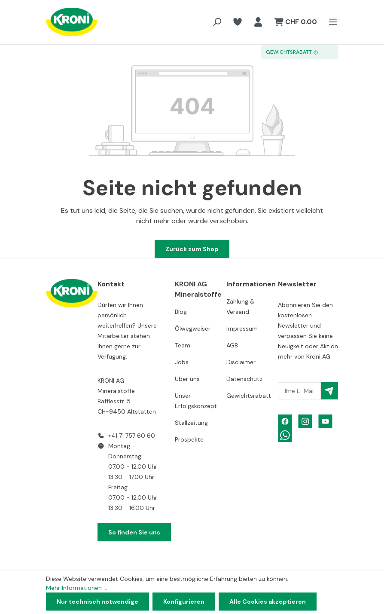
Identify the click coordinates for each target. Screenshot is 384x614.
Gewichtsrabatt (248, 395)
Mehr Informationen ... (76, 588)
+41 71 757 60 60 (131, 435)
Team (182, 345)
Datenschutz (244, 379)
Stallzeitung (191, 423)
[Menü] (330, 22)
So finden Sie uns (134, 532)
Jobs (182, 362)
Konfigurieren (183, 601)
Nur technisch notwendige (97, 601)
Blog (181, 312)
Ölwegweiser (192, 328)
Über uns (187, 379)
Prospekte (189, 439)
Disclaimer (241, 362)
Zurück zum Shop (192, 249)
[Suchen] (217, 22)
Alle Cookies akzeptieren (267, 601)
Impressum (242, 328)
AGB (232, 345)
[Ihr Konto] (258, 22)
